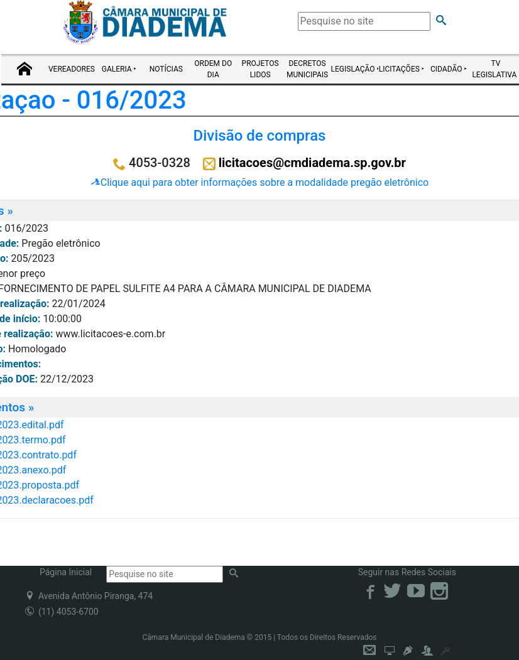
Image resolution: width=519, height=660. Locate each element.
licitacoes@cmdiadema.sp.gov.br (312, 162)
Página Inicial (66, 572)
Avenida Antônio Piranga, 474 (89, 596)
